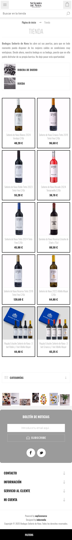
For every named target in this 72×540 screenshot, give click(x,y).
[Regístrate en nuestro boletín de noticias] (36, 428)
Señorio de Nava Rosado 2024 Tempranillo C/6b (53, 188)
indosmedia (41, 519)
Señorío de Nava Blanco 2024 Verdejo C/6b (18, 136)
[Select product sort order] (5, 534)
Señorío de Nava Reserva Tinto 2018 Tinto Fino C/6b (18, 292)
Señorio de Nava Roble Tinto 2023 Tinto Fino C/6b (18, 188)
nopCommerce (41, 515)
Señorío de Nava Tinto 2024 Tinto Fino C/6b (18, 240)
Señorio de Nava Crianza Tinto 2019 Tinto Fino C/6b (53, 136)
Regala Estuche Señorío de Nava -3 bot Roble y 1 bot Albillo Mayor (18, 345)
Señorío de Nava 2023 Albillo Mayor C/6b (53, 292)
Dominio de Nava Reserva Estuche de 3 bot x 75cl (53, 240)
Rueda (21, 83)
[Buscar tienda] (32, 13)
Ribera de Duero (27, 70)
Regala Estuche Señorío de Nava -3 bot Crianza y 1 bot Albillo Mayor (53, 345)
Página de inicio (29, 22)
